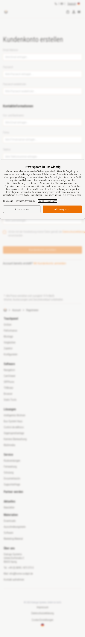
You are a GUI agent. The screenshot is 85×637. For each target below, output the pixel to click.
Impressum (8, 201)
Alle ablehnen (22, 209)
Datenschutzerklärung (26, 201)
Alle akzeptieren (62, 209)
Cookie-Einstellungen (47, 201)
